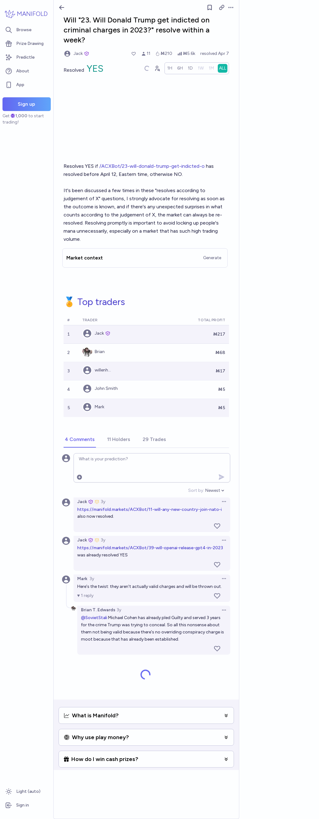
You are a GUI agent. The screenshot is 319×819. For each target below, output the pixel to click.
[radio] (170, 68)
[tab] (80, 440)
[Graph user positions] (157, 68)
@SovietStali (94, 617)
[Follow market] (209, 7)
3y (103, 501)
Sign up (26, 104)
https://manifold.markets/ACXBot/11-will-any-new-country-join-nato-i (149, 509)
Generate (212, 257)
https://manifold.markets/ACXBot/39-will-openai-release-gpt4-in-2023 (150, 547)
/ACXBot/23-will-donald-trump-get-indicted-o (152, 166)
